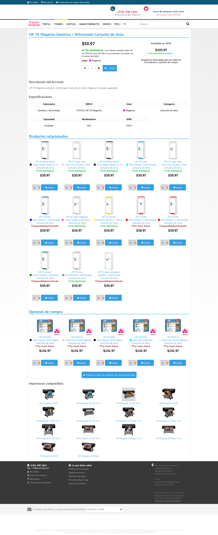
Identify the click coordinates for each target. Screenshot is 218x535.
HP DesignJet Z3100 (168, 396)
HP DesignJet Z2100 (48, 396)
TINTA (47, 24)
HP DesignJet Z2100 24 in (88, 396)
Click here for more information (168, 501)
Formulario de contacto (39, 482)
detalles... (169, 53)
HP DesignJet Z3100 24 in (48, 413)
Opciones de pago (77, 476)
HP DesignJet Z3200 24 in (48, 431)
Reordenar (47, 2)
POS (117, 24)
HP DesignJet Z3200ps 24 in (128, 431)
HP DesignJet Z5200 (48, 448)
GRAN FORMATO (90, 24)
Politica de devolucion (79, 469)
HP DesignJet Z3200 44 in (88, 431)
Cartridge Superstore (60, 530)
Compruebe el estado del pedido (72, 2)
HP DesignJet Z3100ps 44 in (168, 413)
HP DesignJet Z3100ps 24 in (128, 413)
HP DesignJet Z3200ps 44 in (168, 431)
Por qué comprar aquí (78, 479)
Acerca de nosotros (77, 483)
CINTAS (71, 24)
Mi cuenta (32, 2)
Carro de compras (37, 475)
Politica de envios (77, 472)
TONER (59, 24)
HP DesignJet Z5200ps (88, 448)
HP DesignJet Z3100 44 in (88, 413)
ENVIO (107, 24)
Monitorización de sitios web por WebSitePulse (139, 532)
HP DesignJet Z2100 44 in (128, 396)
